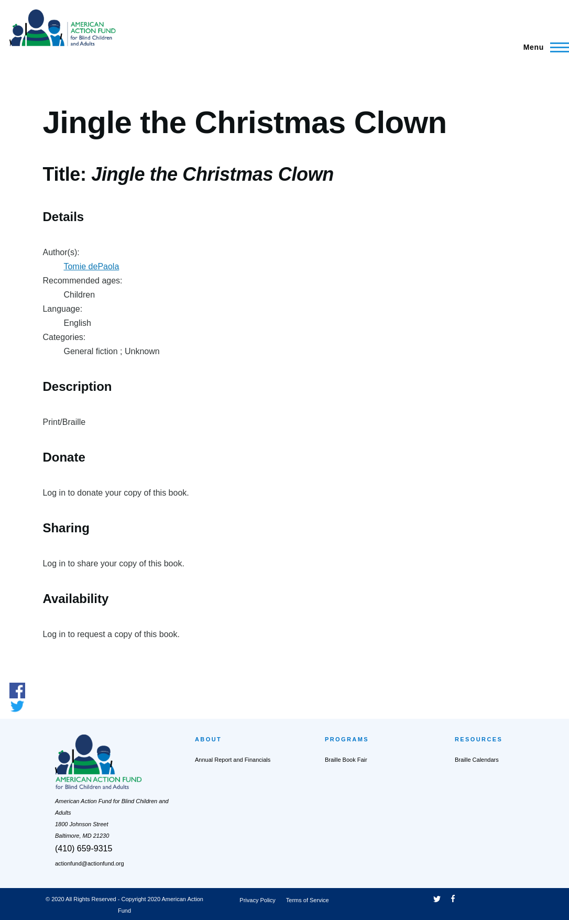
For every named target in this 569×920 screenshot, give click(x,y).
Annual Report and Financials (232, 760)
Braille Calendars (477, 760)
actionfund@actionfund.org (89, 863)
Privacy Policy (257, 900)
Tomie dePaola (91, 266)
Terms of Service (307, 900)
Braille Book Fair (346, 760)
